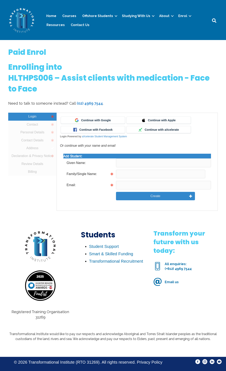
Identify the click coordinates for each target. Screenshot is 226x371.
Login (32, 116)
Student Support (104, 246)
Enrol (182, 16)
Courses (69, 16)
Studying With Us (136, 16)
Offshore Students (97, 16)
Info (198, 174)
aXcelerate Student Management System (104, 136)
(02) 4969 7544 (90, 103)
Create (155, 196)
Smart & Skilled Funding (111, 254)
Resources (55, 25)
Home (51, 16)
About (164, 16)
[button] (197, 361)
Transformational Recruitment (116, 261)
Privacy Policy (149, 362)
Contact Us (80, 25)
